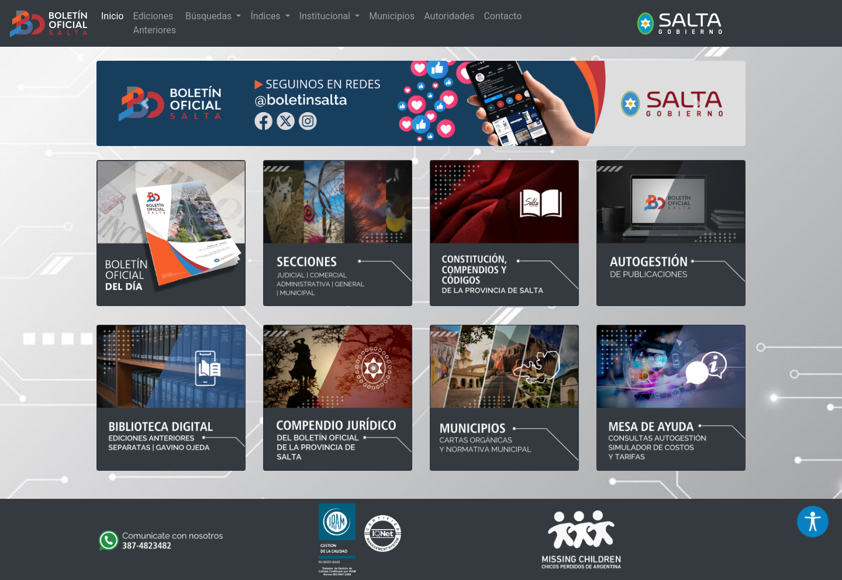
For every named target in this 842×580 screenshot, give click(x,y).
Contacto (503, 16)
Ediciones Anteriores (154, 23)
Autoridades (449, 16)
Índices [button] (266, 16)
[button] (145, 103)
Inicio (112, 16)
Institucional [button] (326, 16)
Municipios (392, 16)
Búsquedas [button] (209, 16)
